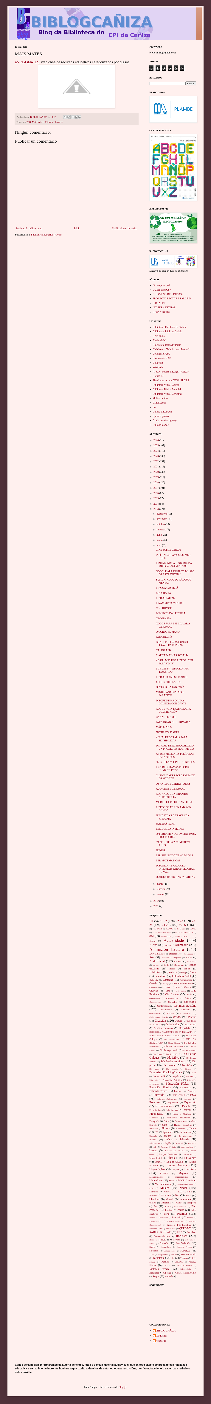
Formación (153, 1118)
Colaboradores (172, 998)
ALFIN (168, 945)
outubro (160, 524)
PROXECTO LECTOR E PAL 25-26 (172, 298)
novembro (162, 519)
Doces (193, 1073)
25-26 (182, 925)
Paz (155, 1206)
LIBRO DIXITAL (165, 598)
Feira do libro (155, 1110)
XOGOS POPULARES (168, 682)
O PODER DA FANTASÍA (170, 687)
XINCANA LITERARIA (185, 1273)
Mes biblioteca (163, 1184)
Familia (186, 1106)
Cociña (189, 994)
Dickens (187, 1069)
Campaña (168, 979)
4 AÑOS (169, 929)
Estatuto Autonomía (167, 1099)
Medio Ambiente (187, 1180)
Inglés (168, 1143)
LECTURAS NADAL (175, 1150)
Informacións (155, 1143)
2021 (156, 466)
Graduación (180, 1121)
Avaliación (191, 961)
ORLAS (152, 1203)
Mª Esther (161, 1335)
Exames (187, 1099)
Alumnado (181, 945)
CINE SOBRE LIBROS (168, 549)
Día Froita (157, 1054)
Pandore (179, 1203)
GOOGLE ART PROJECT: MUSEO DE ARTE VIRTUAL (175, 573)
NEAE (179, 1192)
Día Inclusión (172, 1054)
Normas (153, 1195)
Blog (183, 972)
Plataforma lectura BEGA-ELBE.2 (171, 380)
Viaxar (167, 1265)
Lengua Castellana (168, 1154)
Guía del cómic (161, 425)
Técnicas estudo (188, 1254)
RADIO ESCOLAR (160, 1232)
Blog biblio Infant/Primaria (167, 345)
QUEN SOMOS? (162, 289)
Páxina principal (161, 285)
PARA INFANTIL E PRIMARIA (173, 722)
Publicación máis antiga (124, 228)
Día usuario (172, 1069)
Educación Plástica (160, 1087)
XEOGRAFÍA (163, 593)
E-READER (159, 303)
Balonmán (179, 965)
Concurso (190, 1001)
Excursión (154, 1102)
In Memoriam (185, 1136)
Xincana (167, 1272)
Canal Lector (159, 402)
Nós (177, 1195)
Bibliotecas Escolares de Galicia (170, 327)
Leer (155, 407)
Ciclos (177, 987)
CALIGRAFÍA (164, 650)
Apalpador (188, 954)
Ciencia (187, 987)
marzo (160, 883)
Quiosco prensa (161, 416)
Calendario (160, 976)
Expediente (173, 1102)
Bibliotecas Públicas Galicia (167, 331)
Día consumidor (171, 1039)
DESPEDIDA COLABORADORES (165, 1035)
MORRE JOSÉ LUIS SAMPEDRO (174, 802)
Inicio (77, 228)
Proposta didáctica (175, 1221)
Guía (164, 1124)
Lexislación (187, 1154)
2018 (156, 482)
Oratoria (170, 1199)
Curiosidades (172, 1024)
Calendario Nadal (181, 976)
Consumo (185, 1009)
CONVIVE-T (186, 1013)
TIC (172, 1258)
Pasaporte (191, 1202)
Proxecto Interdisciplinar (179, 1225)
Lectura (153, 1150)
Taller (151, 1254)
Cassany (165, 983)
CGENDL (166, 987)
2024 (156, 450)
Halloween (153, 1128)
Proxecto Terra (155, 1228)
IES (156, 1132)
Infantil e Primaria (177, 1139)
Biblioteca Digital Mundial (167, 389)
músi (151, 1188)
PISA (167, 1206)
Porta (167, 1213)
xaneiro (160, 894)
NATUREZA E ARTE (167, 732)
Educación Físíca (177, 1083)
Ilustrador (153, 1136)
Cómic (188, 998)
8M (151, 936)
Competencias (155, 1002)
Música (164, 1188)
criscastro (161, 1340)
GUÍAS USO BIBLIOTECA (168, 294)
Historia (166, 1128)
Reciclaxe (191, 1232)
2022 (156, 461)
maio (159, 540)
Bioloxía (173, 972)
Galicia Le (158, 376)
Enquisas (192, 1091)
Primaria (49, 122)
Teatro (174, 1254)
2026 (156, 440)
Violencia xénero (159, 1269)
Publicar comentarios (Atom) (46, 234)
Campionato (186, 980)
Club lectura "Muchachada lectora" (171, 349)
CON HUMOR (164, 608)
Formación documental (178, 1117)
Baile (166, 965)
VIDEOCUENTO (184, 1265)
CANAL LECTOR (166, 717)
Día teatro (154, 1069)
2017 (156, 488)
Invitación (192, 1143)
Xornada (169, 1276)
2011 (156, 906)
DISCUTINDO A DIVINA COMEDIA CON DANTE (171, 702)
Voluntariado (185, 1269)
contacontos (155, 1013)
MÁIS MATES (164, 727)
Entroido (158, 1095)
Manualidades (156, 1177)
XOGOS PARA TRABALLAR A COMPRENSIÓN (173, 710)
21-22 (163, 921)
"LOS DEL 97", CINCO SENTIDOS (175, 762)
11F (151, 921)
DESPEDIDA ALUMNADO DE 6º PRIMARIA (171, 1032)
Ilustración (185, 1132)
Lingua (158, 1161)
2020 (156, 472)
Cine (168, 990)
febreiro (160, 889)
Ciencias (153, 990)
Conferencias (163, 1006)
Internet (179, 1143)
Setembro (153, 1250)
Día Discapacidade (169, 1050)
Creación (160, 1020)
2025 (156, 445)
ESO (29, 122)
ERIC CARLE (179, 1095)
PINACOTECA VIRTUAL (170, 603)
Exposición (190, 1102)
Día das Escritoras (173, 1046)
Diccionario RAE (162, 358)
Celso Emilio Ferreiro (182, 983)
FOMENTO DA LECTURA (170, 613)
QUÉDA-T (185, 1228)
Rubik (151, 1243)
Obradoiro (154, 1199)
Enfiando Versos (158, 1091)
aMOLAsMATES (27, 62)
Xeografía (154, 1272)
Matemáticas (38, 122)
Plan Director (180, 1206)
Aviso (156, 965)
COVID (177, 1017)
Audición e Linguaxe (171, 957)
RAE (179, 1232)
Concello (172, 1002)
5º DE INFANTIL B (184, 932)
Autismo (178, 961)
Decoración (190, 1024)
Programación (155, 1221)
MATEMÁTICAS (165, 823)
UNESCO (179, 1262)
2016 (156, 493)
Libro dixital (155, 1158)
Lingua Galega (177, 1165)
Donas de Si (159, 1076)
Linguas (175, 1169)
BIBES (187, 968)
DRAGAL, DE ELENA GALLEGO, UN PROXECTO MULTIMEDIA (175, 747)
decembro (161, 513)
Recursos (59, 122)
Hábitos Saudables (183, 1125)
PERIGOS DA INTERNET (170, 828)
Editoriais (153, 1080)
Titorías (184, 1258)
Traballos (164, 1261)
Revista (176, 1239)
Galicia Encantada (162, 411)
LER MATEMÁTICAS (168, 860)
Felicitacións (172, 1110)
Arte (151, 957)
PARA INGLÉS (164, 636)
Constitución (166, 1009)
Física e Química (182, 1114)
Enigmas (178, 1091)
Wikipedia (158, 367)
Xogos (155, 1276)
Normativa (166, 1195)
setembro (161, 529)
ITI (154, 1147)
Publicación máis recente (29, 228)
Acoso (152, 941)
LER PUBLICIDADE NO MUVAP (174, 855)
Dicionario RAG (161, 353)
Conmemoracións (185, 1005)
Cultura (178, 1021)
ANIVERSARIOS (157, 954)
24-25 (165, 925)
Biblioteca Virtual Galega (166, 385)
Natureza (167, 1192)
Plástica (169, 1210)
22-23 (179, 921)
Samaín (164, 1243)
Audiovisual (157, 961)
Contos (170, 1013)
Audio (189, 957)
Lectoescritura (187, 1147)
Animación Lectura (166, 949)
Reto (163, 1239)
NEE (189, 1191)
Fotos (166, 1121)
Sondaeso (185, 1250)
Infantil (152, 1139)
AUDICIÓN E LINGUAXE (170, 788)
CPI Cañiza (159, 336)
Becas (172, 968)
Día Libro (173, 1057)
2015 (156, 498)
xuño (159, 534)
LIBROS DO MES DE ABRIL (172, 677)
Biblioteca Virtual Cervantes (167, 393)
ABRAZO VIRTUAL (184, 936)
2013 (156, 509)
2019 (156, 477)
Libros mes (190, 1158)
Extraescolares (164, 1106)
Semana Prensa (184, 1247)
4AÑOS (192, 929)
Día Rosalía (169, 1065)
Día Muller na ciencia (173, 1061)
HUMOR (161, 850)
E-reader (189, 1076)
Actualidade (174, 940)
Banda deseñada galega (165, 420)
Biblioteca (155, 972)
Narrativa (153, 1191)
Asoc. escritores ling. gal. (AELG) (171, 371)
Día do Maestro (189, 1050)
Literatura (190, 1169)
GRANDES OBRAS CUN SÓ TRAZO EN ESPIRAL (172, 644)
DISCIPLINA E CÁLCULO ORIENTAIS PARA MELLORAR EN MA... (175, 868)
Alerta (153, 945)
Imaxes (167, 1135)
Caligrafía (153, 980)
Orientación (185, 1199)
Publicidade (171, 1228)
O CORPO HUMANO (168, 631)
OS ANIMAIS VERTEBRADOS (173, 783)
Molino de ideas (161, 398)
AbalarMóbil (159, 340)
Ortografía (165, 1202)
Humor (192, 1128)
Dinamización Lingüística (165, 1072)
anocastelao (174, 953)
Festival (186, 1110)
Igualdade (168, 1132)
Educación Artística (172, 1080)
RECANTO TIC (161, 312)
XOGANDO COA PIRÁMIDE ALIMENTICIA (172, 795)
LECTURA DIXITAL (164, 307)
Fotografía (154, 1121)
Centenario (154, 987)
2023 (156, 456)
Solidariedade (169, 1251)
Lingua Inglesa (157, 1169)
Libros (171, 1158)
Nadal (183, 1188)
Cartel (152, 983)
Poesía (180, 1210)
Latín (174, 1147)
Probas (190, 1218)
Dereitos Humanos (163, 1028)
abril (159, 545)
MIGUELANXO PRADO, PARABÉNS (170, 694)
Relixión (153, 1240)
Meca (171, 1180)
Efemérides (185, 1087)
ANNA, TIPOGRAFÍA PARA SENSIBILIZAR (171, 739)
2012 (156, 901)
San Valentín (183, 1243)
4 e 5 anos (181, 929)
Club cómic (181, 991)
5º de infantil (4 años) (162, 932)
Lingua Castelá (175, 1161)
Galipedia (158, 362)
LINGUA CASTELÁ (167, 587)
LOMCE (164, 1173)
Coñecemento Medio (158, 1017)
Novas (188, 1195)
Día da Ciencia (173, 1043)
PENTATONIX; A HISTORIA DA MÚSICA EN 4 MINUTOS (174, 565)
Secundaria (166, 1247)
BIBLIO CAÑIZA (166, 1330)
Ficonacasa (156, 1113)
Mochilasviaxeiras (185, 1184)
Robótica (189, 1240)
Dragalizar (176, 1076)
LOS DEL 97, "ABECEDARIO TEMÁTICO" (172, 670)
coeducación (154, 998)
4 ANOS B (157, 929)
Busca (193, 972)
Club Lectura (172, 994)
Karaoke (164, 1147)
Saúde (152, 1247)
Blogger (122, 1387)
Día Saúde (187, 1065)
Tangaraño (162, 1254)
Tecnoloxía (158, 1258)
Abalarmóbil (166, 936)
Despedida (184, 1028)
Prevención (163, 1218)
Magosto (183, 1173)
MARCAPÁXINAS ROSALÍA (172, 655)
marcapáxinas (181, 1177)
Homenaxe (180, 1128)
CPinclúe (191, 1017)
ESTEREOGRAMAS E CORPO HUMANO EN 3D (173, 769)
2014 (156, 503)
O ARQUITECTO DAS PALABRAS (175, 877)
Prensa (152, 1218)
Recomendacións (162, 1236)
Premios (182, 1213)
